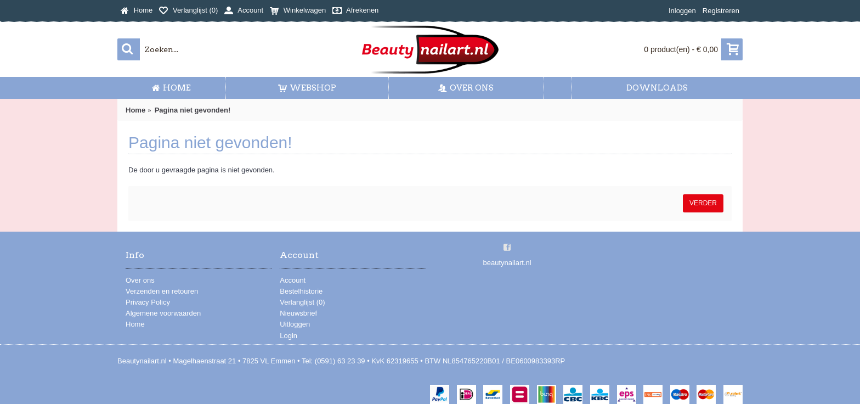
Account (292, 280)
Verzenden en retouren (162, 291)
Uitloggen (295, 324)
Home (135, 324)
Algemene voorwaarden (163, 313)
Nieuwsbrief (298, 313)
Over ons (140, 280)
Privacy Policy (148, 302)
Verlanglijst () (302, 302)
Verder (703, 203)
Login (288, 336)
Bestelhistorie (301, 291)
